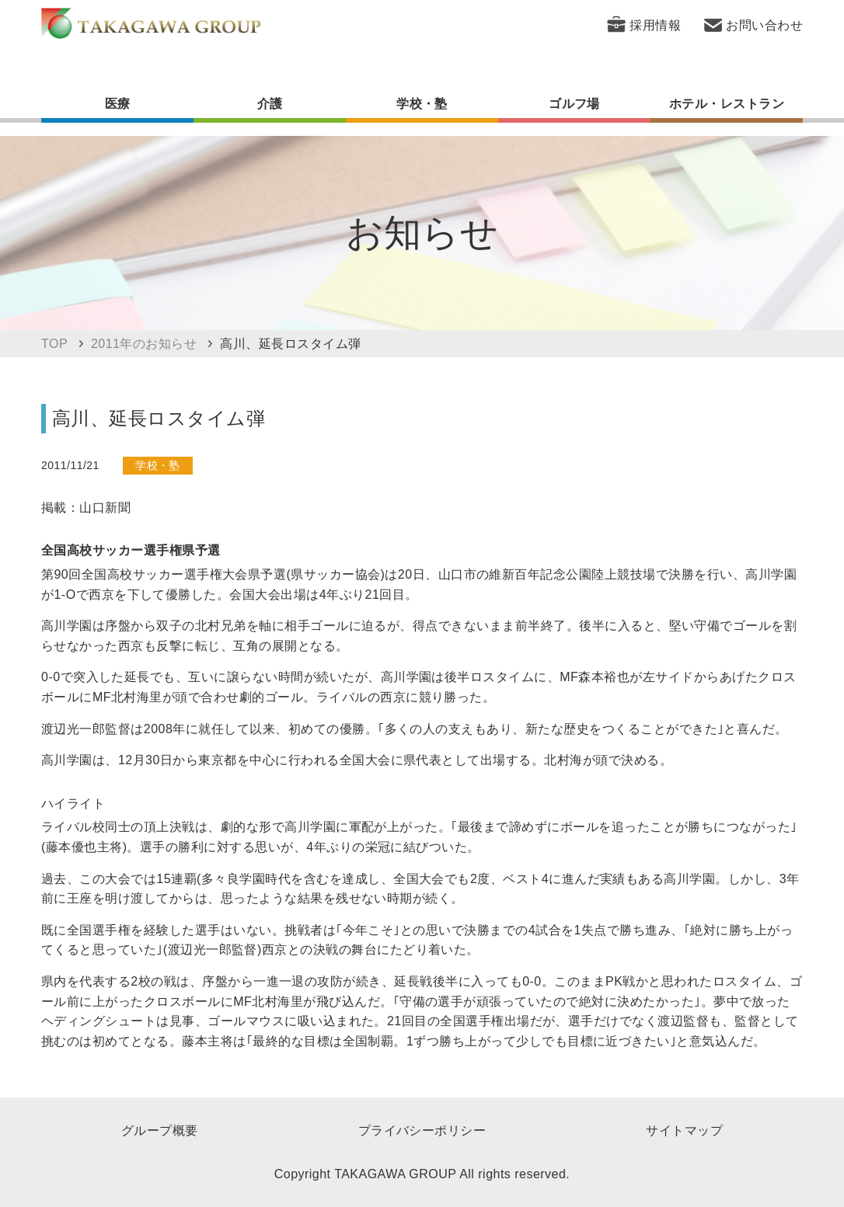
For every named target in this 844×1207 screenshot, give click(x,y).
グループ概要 (159, 1130)
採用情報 (655, 25)
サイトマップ (684, 1130)
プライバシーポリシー (422, 1130)
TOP (54, 343)
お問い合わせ (764, 25)
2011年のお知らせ (144, 343)
